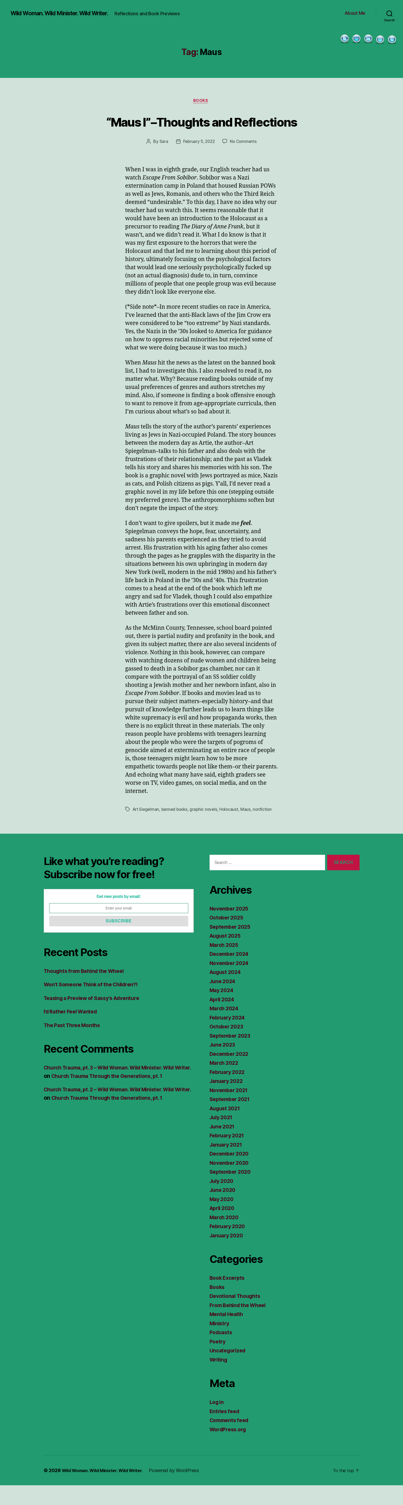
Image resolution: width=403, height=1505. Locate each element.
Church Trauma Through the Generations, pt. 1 (131, 1095)
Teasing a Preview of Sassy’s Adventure (96, 1017)
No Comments (244, 161)
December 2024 (231, 973)
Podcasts (222, 1352)
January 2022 (228, 1100)
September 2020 (232, 1191)
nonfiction (266, 829)
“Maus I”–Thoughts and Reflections (201, 131)
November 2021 (231, 1110)
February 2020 (229, 1246)
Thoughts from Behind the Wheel (88, 990)
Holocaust (232, 829)
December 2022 (231, 1073)
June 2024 (224, 1001)
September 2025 (232, 946)
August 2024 (227, 991)
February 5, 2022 (198, 161)
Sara (162, 161)
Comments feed (231, 1440)
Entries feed (226, 1431)
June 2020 (224, 1209)
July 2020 (223, 1200)
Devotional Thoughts (237, 1315)
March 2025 (225, 964)
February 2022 (229, 1091)
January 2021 (227, 1164)
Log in (217, 1421)
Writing (219, 1379)
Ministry (220, 1343)
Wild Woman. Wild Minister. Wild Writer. (66, 13)
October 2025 (228, 937)
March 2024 (225, 1028)
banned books (176, 829)
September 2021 (231, 1119)
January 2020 (228, 1255)
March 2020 (225, 1237)
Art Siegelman (147, 829)
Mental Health (228, 1334)
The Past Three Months (74, 1045)
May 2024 (223, 1010)
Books (201, 101)
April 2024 (223, 1019)
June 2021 (223, 1146)
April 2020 (223, 1227)
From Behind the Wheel (240, 1325)
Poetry (218, 1361)
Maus (249, 829)
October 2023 (228, 1046)
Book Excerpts (229, 1297)
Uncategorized (229, 1370)
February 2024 (229, 1037)
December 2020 (231, 1173)
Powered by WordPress (183, 1490)
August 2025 (227, 955)
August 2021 (226, 1128)
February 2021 (229, 1155)
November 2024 (231, 982)
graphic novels (206, 829)
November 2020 (231, 1182)
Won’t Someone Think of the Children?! (95, 1004)
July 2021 (222, 1137)
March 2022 (225, 1082)
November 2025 (231, 928)
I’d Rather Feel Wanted (73, 1031)
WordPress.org (230, 1449)
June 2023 (224, 1064)
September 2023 (232, 1055)
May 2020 (223, 1219)
